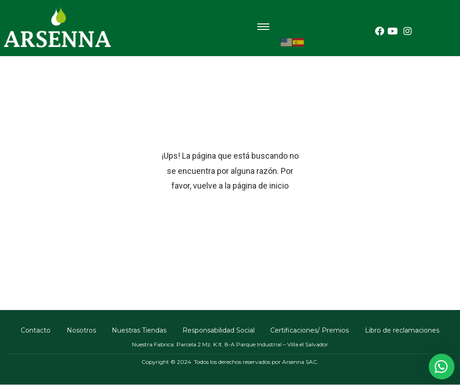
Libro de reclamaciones (404, 330)
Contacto (34, 330)
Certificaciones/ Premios (311, 330)
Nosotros (80, 330)
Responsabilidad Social (219, 330)
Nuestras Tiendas (139, 330)
